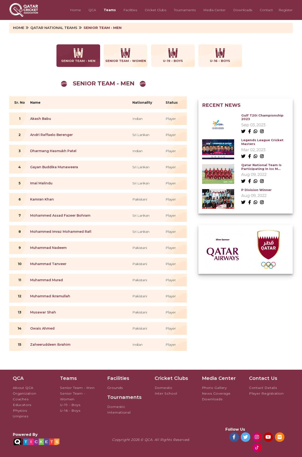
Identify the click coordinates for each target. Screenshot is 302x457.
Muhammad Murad (46, 280)
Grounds (115, 388)
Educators (22, 405)
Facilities (130, 10)
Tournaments (185, 10)
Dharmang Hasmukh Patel (53, 151)
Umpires (20, 416)
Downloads (242, 10)
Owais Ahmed (42, 328)
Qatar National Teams (53, 27)
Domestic (116, 407)
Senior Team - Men (77, 388)
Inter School (166, 393)
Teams (110, 10)
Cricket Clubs (155, 10)
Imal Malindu (41, 183)
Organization (24, 393)
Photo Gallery (214, 388)
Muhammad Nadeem (48, 248)
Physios (20, 410)
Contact (266, 10)
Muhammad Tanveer (48, 264)
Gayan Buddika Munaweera (54, 167)
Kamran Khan (42, 199)
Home (75, 10)
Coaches (21, 399)
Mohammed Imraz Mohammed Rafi (60, 231)
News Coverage (216, 393)
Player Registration (266, 393)
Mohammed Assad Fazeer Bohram (60, 215)
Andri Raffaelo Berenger (51, 135)
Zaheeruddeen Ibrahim (50, 344)
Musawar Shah (43, 312)
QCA (92, 10)
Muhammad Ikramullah (50, 296)
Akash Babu (40, 119)
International (118, 412)
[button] (243, 264)
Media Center (214, 10)
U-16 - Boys (70, 410)
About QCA (23, 388)
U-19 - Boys (70, 405)
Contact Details (263, 388)
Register (286, 10)
